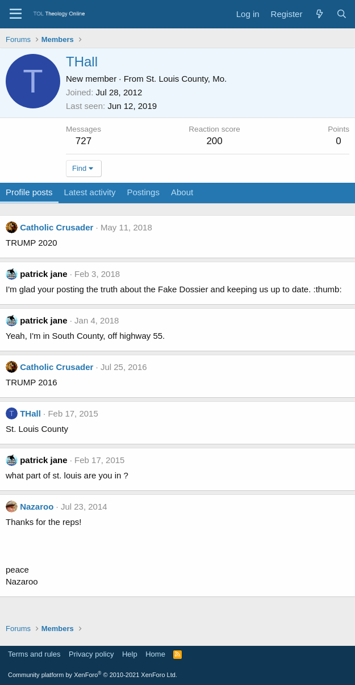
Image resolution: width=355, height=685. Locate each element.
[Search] (342, 13)
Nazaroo (36, 506)
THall (30, 413)
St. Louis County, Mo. (186, 78)
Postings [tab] (143, 192)
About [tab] (182, 192)
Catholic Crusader (56, 227)
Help (129, 654)
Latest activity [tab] (90, 192)
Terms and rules (34, 654)
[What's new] (319, 13)
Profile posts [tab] (29, 192)
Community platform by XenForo (92, 674)
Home (155, 654)
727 (83, 141)
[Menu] (15, 14)
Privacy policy (91, 654)
